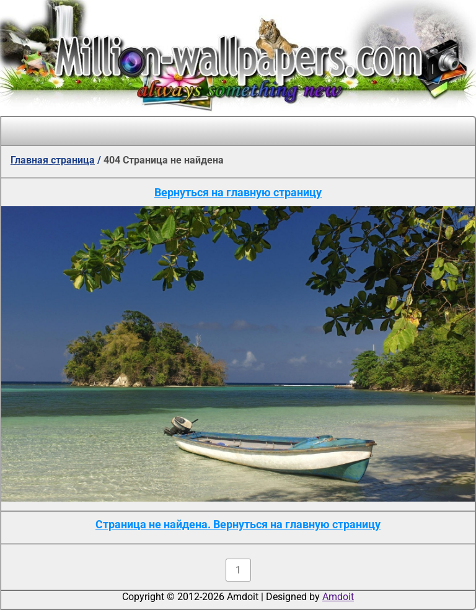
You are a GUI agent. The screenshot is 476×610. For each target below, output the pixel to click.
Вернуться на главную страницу (238, 192)
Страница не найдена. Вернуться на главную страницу (238, 524)
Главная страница (53, 160)
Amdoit (338, 597)
